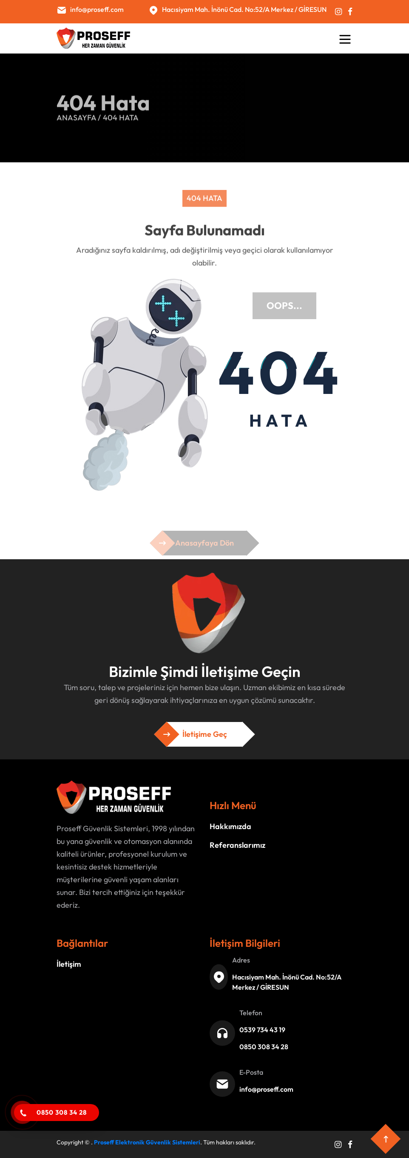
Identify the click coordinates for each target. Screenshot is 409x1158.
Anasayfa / (79, 117)
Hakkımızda (230, 826)
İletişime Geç (204, 734)
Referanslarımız (237, 845)
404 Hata (121, 117)
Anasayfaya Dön (204, 546)
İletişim (69, 964)
